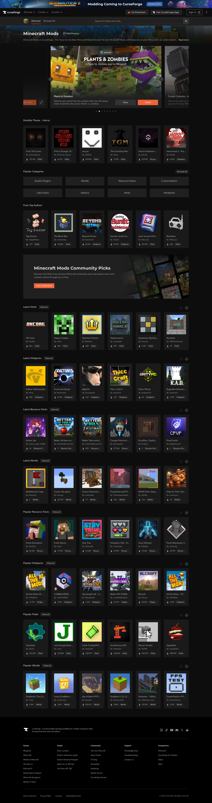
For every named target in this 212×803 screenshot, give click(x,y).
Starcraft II (27, 769)
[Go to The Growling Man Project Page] (120, 144)
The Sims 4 (27, 764)
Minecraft (27, 755)
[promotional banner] (106, 4)
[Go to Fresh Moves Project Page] (63, 536)
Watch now (140, 102)
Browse (29, 12)
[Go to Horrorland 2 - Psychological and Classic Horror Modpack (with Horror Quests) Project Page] (176, 144)
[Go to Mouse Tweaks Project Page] (148, 638)
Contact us (129, 760)
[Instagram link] (161, 730)
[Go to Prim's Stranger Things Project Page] (63, 144)
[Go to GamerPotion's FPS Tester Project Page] (176, 690)
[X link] (182, 730)
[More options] (206, 12)
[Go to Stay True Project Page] (92, 536)
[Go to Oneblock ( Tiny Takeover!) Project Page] (35, 690)
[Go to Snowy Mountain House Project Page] (92, 485)
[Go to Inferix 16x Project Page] (35, 433)
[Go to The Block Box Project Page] (63, 229)
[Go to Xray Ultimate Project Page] (148, 536)
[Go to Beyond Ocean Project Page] (92, 229)
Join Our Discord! (98, 751)
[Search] (186, 21)
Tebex (160, 760)
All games (27, 751)
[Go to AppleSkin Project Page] (176, 638)
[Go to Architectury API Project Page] (120, 638)
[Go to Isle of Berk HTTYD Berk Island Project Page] (92, 690)
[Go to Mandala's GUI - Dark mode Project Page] (120, 536)
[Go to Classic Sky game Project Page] (63, 485)
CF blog (94, 760)
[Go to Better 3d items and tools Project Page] (63, 433)
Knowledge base (131, 751)
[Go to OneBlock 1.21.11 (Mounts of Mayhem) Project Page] (120, 690)
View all (44, 307)
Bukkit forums (96, 773)
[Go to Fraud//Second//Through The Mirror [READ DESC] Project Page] (120, 485)
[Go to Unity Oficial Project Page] (148, 382)
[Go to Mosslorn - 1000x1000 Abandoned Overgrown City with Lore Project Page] (148, 690)
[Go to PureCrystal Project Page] (176, 433)
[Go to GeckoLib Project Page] (35, 638)
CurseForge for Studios (167, 755)
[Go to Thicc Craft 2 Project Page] (120, 382)
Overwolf (162, 751)
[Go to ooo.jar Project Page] (92, 144)
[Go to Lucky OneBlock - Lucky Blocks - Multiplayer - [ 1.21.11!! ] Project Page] (63, 690)
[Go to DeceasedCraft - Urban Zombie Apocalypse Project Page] (92, 587)
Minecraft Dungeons (31, 777)
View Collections (44, 286)
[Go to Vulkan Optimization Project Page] (35, 382)
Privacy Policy (45, 796)
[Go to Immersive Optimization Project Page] (148, 331)
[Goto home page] (12, 12)
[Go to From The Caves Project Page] (35, 144)
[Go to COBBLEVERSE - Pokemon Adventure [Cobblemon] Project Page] (63, 587)
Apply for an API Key (65, 764)
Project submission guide (67, 755)
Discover (36, 21)
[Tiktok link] (166, 730)
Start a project (63, 751)
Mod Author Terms (73, 796)
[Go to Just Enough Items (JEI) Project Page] (63, 638)
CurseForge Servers (99, 777)
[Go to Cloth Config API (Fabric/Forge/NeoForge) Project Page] (92, 638)
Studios (57, 12)
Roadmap (95, 769)
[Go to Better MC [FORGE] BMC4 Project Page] (120, 587)
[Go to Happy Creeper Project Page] (63, 331)
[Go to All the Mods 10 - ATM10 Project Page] (35, 587)
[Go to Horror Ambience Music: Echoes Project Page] (148, 144)
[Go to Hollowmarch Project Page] (120, 331)
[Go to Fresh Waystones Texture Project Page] (176, 536)
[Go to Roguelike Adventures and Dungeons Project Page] (176, 382)
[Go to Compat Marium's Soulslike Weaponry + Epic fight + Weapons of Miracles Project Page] (120, 433)
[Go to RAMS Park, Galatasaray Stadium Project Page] (148, 485)
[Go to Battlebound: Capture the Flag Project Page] (35, 485)
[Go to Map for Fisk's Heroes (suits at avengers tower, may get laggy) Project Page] (176, 485)
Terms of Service (29, 796)
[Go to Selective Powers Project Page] (92, 331)
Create (43, 12)
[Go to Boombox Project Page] (176, 229)
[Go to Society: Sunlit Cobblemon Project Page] (120, 229)
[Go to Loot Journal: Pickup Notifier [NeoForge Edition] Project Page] (148, 229)
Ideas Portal (95, 755)
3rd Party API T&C (64, 769)
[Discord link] (176, 730)
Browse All (49, 21)
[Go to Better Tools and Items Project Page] (92, 433)
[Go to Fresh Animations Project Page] (35, 536)
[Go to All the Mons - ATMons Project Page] (176, 587)
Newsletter (95, 764)
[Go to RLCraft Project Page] (148, 587)
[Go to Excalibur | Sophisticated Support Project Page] (148, 433)
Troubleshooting (131, 755)
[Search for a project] (138, 21)
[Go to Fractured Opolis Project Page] (63, 382)
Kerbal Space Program (32, 773)
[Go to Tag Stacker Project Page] (35, 229)
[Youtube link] (171, 730)
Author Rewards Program (67, 760)
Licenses (58, 796)
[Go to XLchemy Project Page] (176, 331)
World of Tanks (29, 782)
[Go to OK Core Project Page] (35, 331)
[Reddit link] (187, 730)
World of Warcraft (31, 760)
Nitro (160, 764)
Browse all (182, 171)
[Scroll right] (186, 308)
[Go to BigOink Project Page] (92, 382)
